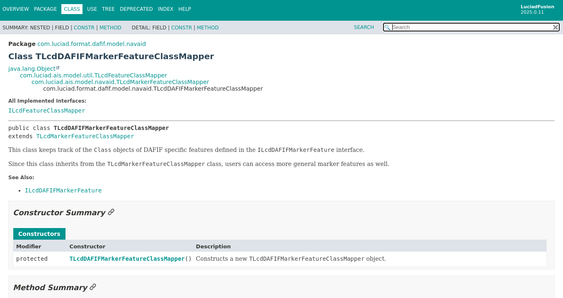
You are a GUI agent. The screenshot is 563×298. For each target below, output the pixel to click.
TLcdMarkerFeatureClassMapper (85, 136)
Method (110, 28)
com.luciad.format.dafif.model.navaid (91, 44)
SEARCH (364, 27)
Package (45, 9)
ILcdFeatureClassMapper (46, 110)
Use (92, 9)
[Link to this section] (111, 212)
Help (184, 9)
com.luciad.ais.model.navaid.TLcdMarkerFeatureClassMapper (120, 82)
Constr (84, 28)
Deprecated (136, 9)
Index (166, 9)
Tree (108, 9)
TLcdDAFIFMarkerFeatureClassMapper (127, 258)
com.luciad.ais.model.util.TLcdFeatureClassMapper (93, 75)
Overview (15, 9)
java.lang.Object (32, 68)
